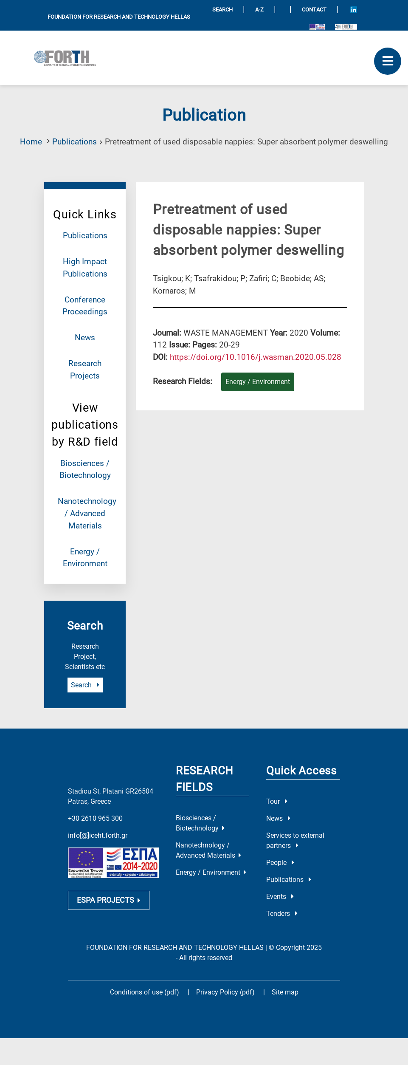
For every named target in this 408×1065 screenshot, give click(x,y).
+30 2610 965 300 (95, 818)
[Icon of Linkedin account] (353, 9)
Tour (276, 801)
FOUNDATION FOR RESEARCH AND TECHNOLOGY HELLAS (119, 17)
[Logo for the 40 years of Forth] (346, 26)
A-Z (259, 9)
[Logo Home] (68, 57)
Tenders (282, 914)
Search (85, 685)
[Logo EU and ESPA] (317, 26)
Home (31, 142)
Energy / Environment (211, 872)
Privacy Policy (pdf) (226, 992)
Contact (314, 9)
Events (280, 897)
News (85, 337)
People (280, 863)
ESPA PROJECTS (109, 900)
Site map (285, 992)
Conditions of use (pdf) (144, 992)
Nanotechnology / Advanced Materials (87, 513)
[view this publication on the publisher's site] (255, 357)
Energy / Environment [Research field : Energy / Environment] (257, 382)
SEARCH (222, 9)
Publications (74, 142)
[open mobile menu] (387, 61)
